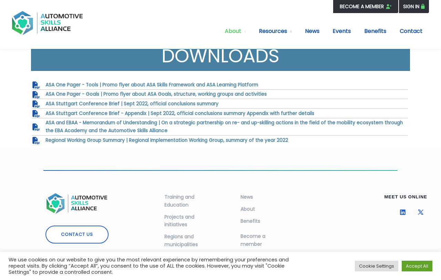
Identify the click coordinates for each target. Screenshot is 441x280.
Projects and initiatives (179, 216)
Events (354, 31)
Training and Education (179, 197)
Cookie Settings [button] (376, 266)
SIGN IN (411, 6)
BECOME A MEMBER (365, 6)
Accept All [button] (417, 266)
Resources (295, 31)
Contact (413, 31)
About (260, 31)
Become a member (252, 235)
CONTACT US (77, 231)
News (329, 31)
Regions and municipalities (181, 235)
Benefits (383, 31)
